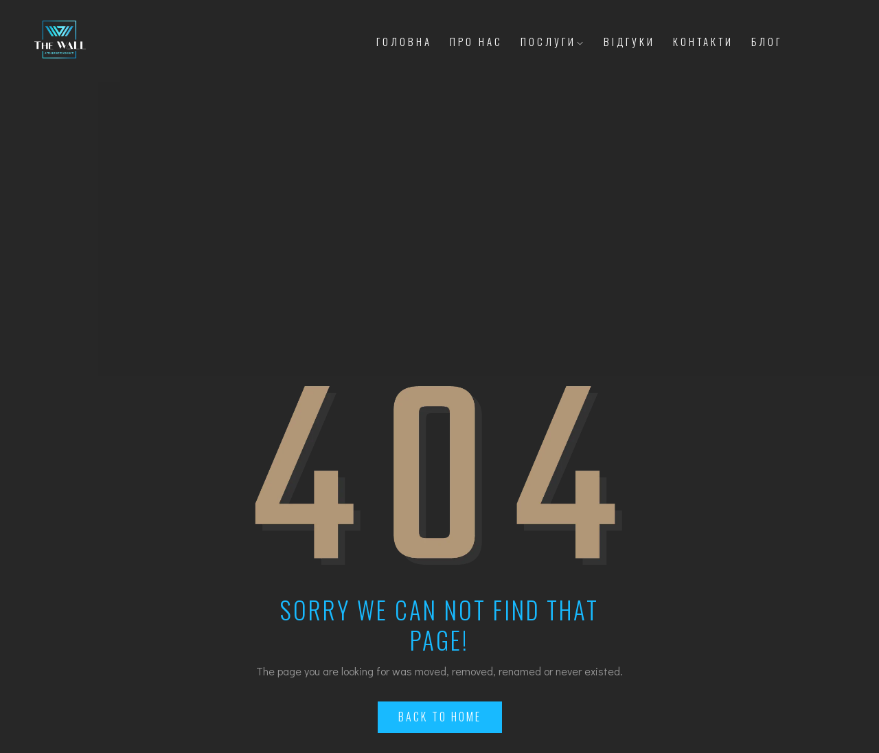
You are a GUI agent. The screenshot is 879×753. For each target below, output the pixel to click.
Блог (766, 41)
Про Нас (476, 41)
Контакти (703, 41)
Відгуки (629, 41)
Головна (404, 41)
